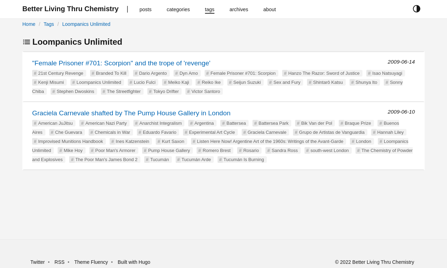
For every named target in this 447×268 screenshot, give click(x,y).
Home (28, 24)
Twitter (37, 262)
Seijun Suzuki (247, 82)
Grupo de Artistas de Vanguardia (332, 132)
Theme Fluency (91, 262)
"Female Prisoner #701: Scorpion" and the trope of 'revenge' (121, 63)
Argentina (204, 123)
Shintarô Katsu (328, 82)
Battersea (236, 123)
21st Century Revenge (60, 73)
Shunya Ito (366, 82)
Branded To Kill (111, 73)
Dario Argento (153, 73)
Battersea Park (273, 123)
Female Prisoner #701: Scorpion (243, 73)
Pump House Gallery (169, 150)
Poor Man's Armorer (115, 150)
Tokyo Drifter (166, 91)
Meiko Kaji (178, 82)
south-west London (329, 150)
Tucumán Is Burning (244, 159)
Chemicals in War (112, 132)
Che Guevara (68, 132)
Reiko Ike (211, 82)
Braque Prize (358, 123)
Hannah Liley (390, 132)
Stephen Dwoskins (75, 91)
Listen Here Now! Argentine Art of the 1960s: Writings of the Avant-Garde (270, 141)
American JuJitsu (55, 123)
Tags (49, 24)
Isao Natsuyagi (387, 73)
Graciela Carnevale (267, 132)
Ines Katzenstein (132, 141)
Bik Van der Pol (316, 123)
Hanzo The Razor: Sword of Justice (323, 73)
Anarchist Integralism (160, 123)
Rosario (251, 150)
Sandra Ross (285, 150)
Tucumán (159, 159)
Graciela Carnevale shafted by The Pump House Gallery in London (131, 113)
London (363, 141)
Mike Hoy (73, 150)
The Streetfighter (124, 91)
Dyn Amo (188, 73)
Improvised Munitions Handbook (70, 141)
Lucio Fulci (144, 82)
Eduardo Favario (159, 132)
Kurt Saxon (173, 141)
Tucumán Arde (196, 159)
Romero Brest (216, 150)
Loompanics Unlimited (86, 24)
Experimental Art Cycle (212, 132)
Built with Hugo (134, 262)
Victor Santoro (205, 91)
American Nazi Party (105, 123)
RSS (59, 262)
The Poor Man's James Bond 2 (106, 159)
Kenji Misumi (51, 82)
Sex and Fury (286, 82)
